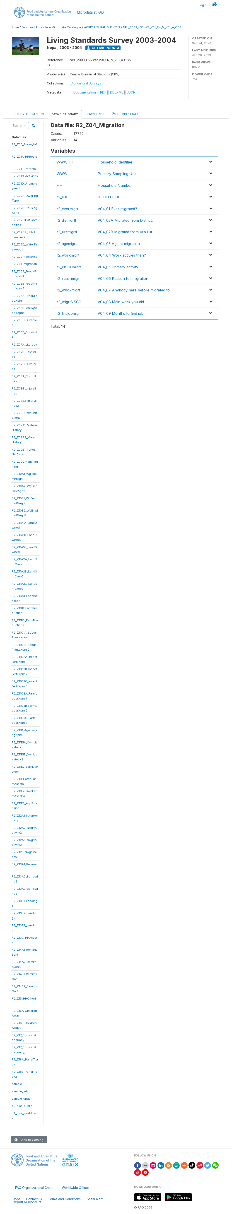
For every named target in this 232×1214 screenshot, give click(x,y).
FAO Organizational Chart (34, 1188)
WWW (62, 173)
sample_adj (20, 1091)
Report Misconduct (27, 1202)
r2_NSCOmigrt (69, 267)
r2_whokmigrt (68, 290)
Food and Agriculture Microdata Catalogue (51, 27)
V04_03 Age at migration (119, 243)
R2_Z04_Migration (24, 264)
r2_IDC (62, 197)
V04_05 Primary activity (118, 267)
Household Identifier (115, 162)
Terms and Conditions (64, 1199)
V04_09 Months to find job (120, 313)
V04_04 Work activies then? (122, 255)
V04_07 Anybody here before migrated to (134, 290)
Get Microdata (103, 48)
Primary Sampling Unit (117, 173)
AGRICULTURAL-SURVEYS (102, 27)
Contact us (34, 1199)
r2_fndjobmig (68, 313)
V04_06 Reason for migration (123, 278)
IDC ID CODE (109, 197)
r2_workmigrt (68, 255)
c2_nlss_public (22, 1106)
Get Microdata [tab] (125, 114)
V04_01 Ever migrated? (117, 209)
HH (60, 185)
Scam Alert (95, 1199)
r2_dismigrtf (66, 220)
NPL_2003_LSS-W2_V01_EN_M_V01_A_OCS (152, 27)
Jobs (16, 1199)
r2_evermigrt (67, 209)
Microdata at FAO (90, 12)
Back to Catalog (29, 1140)
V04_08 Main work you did (121, 302)
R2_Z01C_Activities (25, 176)
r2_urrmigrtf (67, 232)
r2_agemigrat (68, 243)
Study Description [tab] (29, 114)
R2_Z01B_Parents (24, 169)
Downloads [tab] (95, 114)
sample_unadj (21, 1098)
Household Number (115, 185)
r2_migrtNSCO (69, 302)
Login (202, 5)
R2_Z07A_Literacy (24, 344)
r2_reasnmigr (68, 278)
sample (17, 1084)
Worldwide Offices (75, 1188)
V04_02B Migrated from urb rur (125, 232)
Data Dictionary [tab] (64, 114)
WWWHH (65, 162)
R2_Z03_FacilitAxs (24, 256)
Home (15, 27)
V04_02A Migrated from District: (125, 220)
